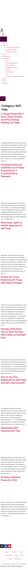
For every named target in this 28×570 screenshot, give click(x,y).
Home (5, 43)
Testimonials (6, 56)
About (5, 54)
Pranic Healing (10, 65)
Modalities (6, 58)
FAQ (4, 81)
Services (5, 45)
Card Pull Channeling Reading (15, 76)
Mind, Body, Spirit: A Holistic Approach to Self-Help (11, 225)
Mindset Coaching (11, 52)
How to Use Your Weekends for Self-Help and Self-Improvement (13, 379)
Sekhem (8, 70)
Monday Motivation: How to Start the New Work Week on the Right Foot (13, 333)
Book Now (18, 559)
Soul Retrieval (10, 72)
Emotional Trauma (11, 49)
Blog (4, 79)
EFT (7, 74)
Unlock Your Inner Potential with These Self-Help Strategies (11, 279)
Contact (5, 83)
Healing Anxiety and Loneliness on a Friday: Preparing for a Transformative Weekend (13, 170)
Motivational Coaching (12, 47)
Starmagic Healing (11, 63)
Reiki (7, 61)
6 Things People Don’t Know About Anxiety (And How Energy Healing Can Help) (12, 118)
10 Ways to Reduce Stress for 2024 (10, 479)
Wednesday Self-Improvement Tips (10, 429)
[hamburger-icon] (3, 39)
